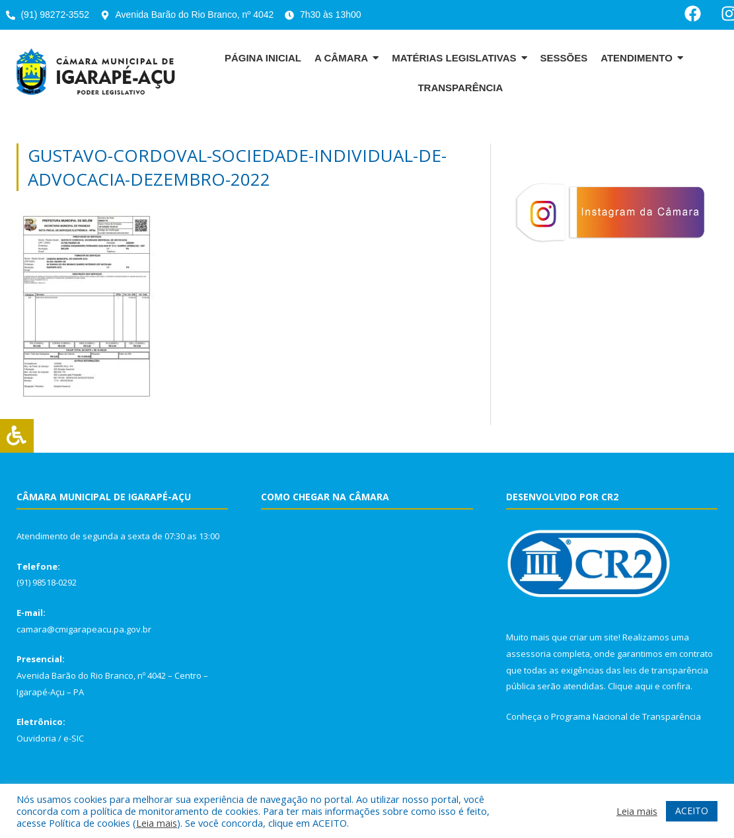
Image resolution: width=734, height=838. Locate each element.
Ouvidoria (36, 738)
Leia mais (156, 822)
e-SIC (73, 738)
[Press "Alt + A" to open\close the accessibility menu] (17, 436)
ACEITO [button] (691, 810)
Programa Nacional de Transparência (626, 716)
